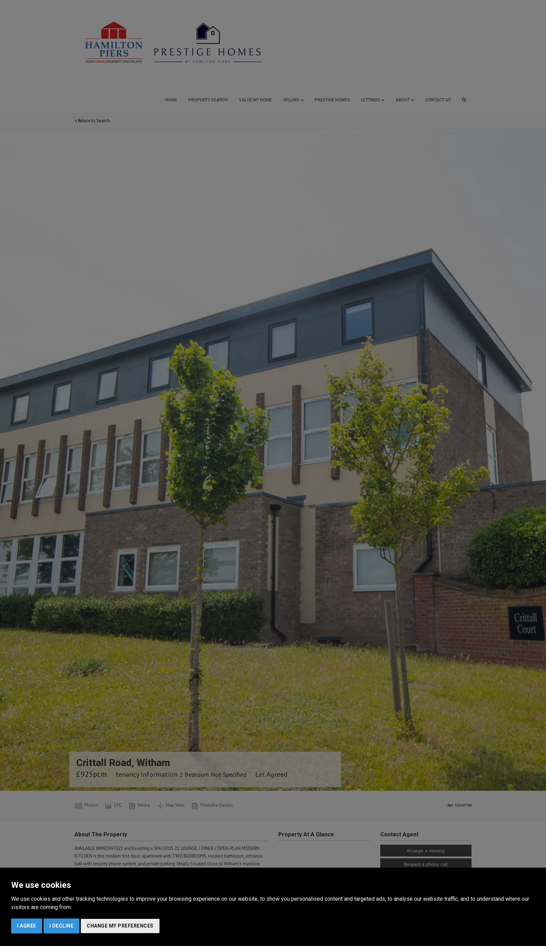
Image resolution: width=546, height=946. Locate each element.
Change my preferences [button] (120, 926)
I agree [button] (26, 926)
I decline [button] (61, 926)
